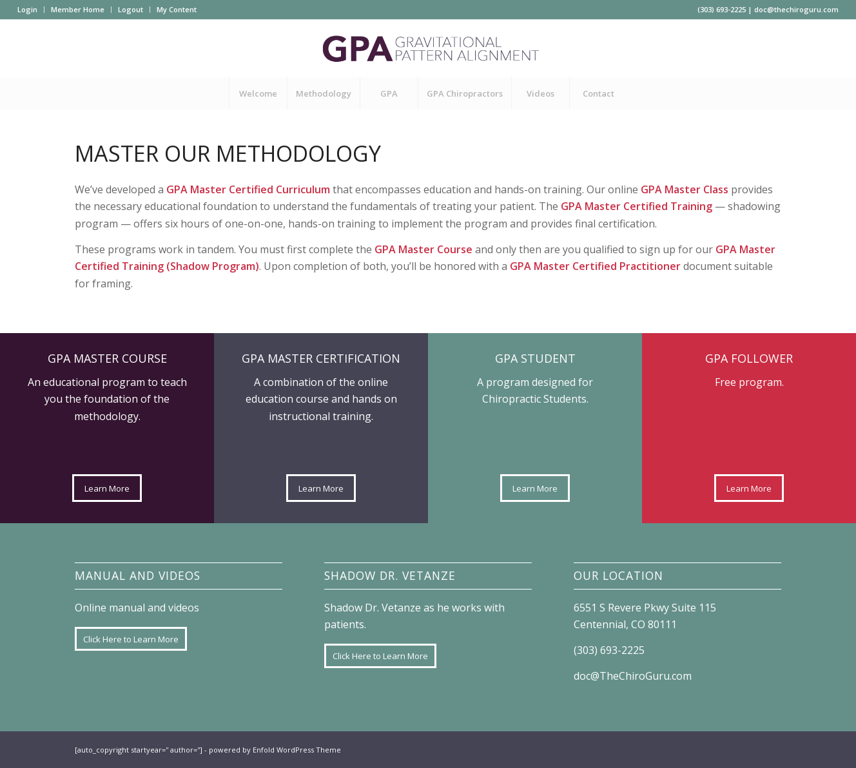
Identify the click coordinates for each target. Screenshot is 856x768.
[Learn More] (107, 488)
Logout (130, 9)
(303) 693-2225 (721, 9)
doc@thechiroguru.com (796, 9)
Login (27, 9)
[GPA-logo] (428, 48)
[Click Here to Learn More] (131, 639)
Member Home (77, 9)
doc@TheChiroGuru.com (633, 676)
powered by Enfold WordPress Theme (275, 749)
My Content (177, 9)
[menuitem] (30, 9)
